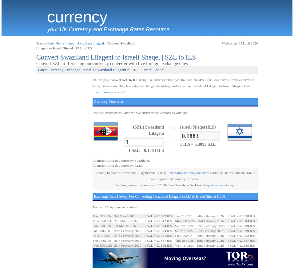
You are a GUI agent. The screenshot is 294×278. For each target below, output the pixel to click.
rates (70, 43)
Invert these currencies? (109, 92)
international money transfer (188, 173)
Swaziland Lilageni (90, 43)
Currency (77, 17)
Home (60, 43)
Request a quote (214, 185)
